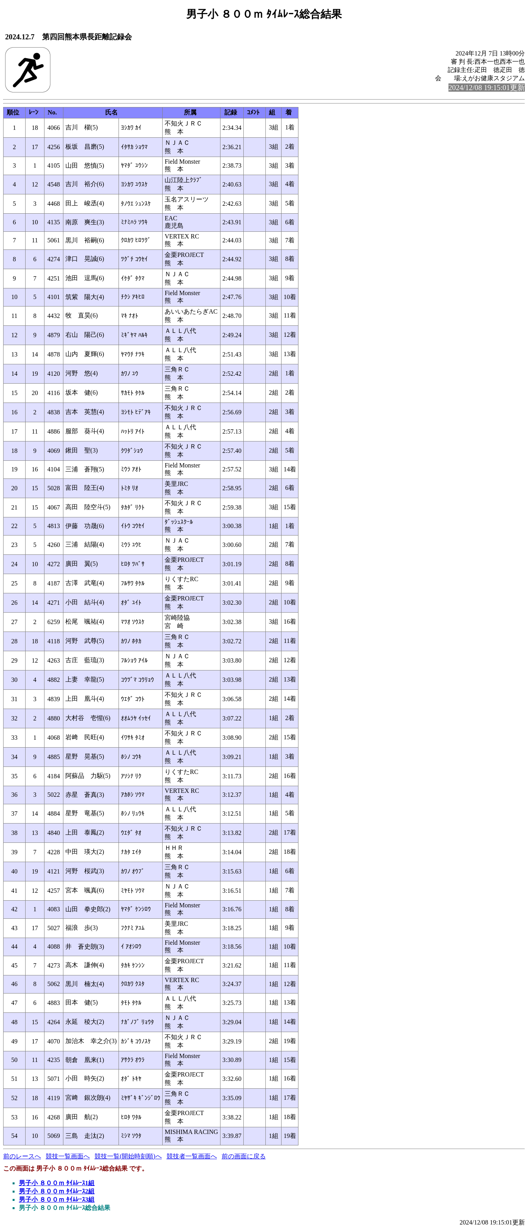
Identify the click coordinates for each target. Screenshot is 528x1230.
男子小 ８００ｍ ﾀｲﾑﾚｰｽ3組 (56, 1199)
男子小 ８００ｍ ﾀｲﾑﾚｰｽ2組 (56, 1191)
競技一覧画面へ (68, 1156)
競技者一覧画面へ (192, 1156)
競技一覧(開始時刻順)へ (128, 1156)
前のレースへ (22, 1156)
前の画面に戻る (244, 1156)
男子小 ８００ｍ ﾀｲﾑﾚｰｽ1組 (56, 1183)
